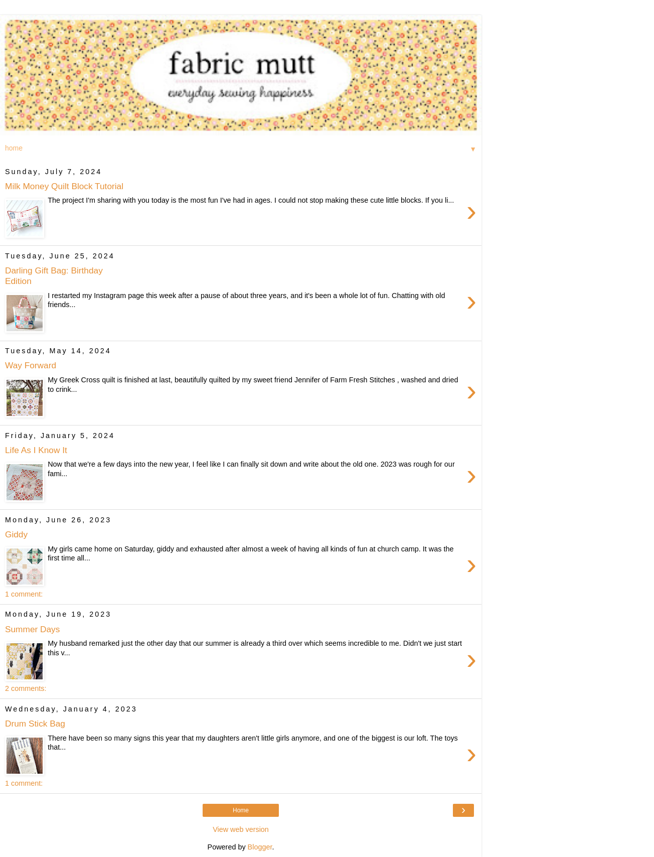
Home (241, 810)
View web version (241, 829)
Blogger (260, 847)
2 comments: (25, 688)
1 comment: (24, 594)
